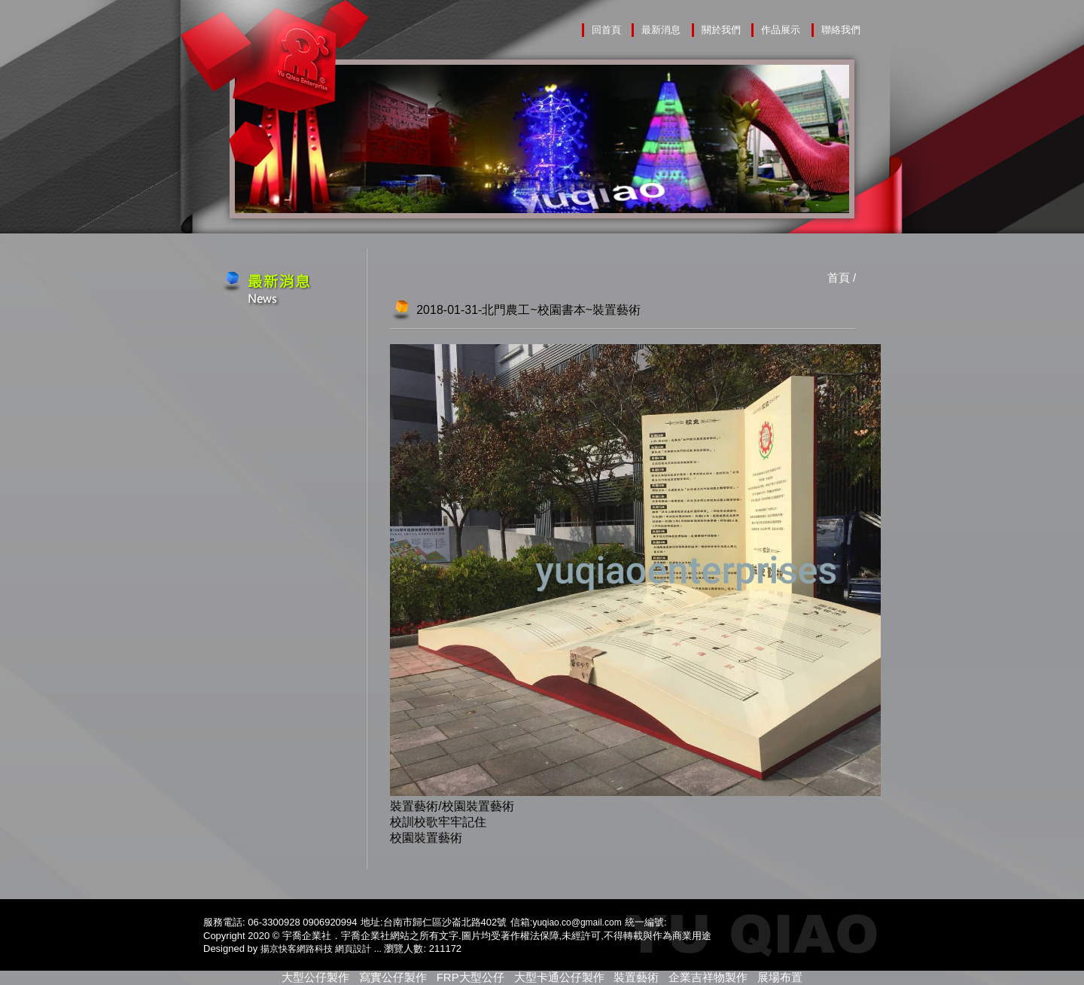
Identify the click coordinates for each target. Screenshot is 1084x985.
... (378, 949)
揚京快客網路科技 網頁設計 (315, 949)
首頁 (838, 277)
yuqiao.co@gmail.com (576, 922)
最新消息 (661, 29)
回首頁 (606, 29)
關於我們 (721, 29)
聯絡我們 (840, 29)
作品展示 (780, 29)
